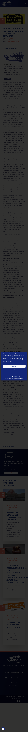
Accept (14, 366)
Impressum (7, 378)
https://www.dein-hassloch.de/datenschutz (16, 378)
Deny (14, 369)
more (14, 373)
